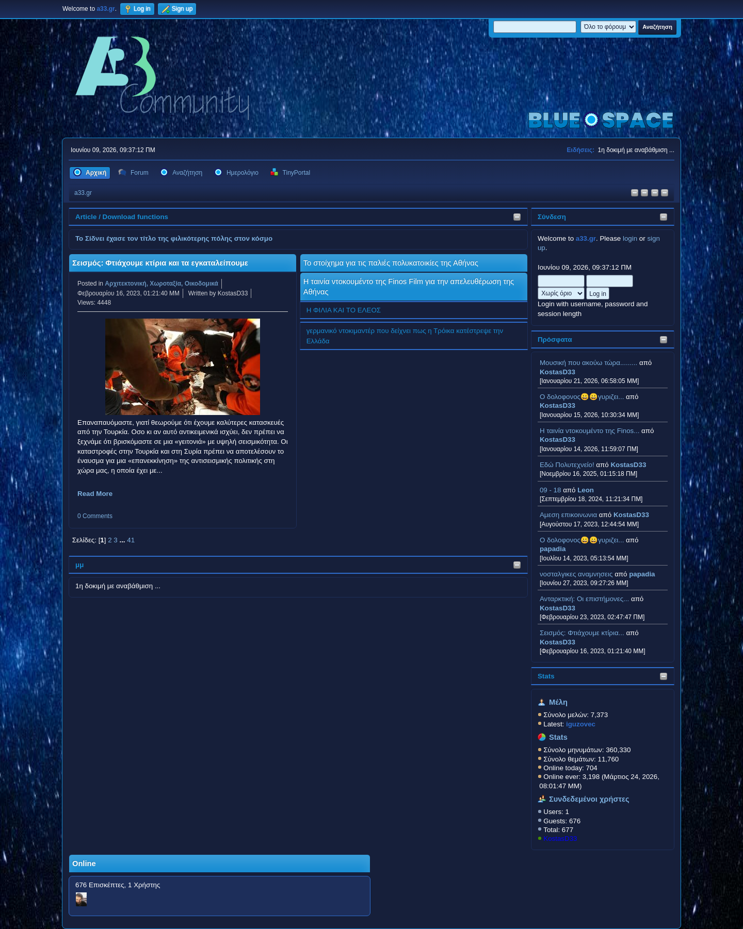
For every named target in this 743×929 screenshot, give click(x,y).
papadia (553, 549)
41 (131, 540)
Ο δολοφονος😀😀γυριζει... (582, 397)
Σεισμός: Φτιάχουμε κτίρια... (582, 633)
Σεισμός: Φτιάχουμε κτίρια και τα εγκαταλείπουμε (160, 263)
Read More (94, 493)
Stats (546, 676)
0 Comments (94, 516)
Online (84, 863)
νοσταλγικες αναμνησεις (576, 574)
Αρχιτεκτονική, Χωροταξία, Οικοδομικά (161, 283)
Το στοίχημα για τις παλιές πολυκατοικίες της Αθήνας (390, 263)
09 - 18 (550, 490)
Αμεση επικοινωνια (568, 515)
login (630, 238)
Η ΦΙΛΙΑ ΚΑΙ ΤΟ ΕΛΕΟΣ (343, 310)
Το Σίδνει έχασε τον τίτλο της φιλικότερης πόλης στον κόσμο (173, 238)
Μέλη (558, 702)
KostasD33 (557, 372)
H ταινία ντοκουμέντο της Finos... (589, 431)
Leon (585, 490)
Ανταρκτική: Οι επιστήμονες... (584, 599)
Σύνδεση (552, 217)
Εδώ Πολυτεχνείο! (567, 465)
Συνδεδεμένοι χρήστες (589, 799)
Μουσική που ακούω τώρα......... (588, 363)
